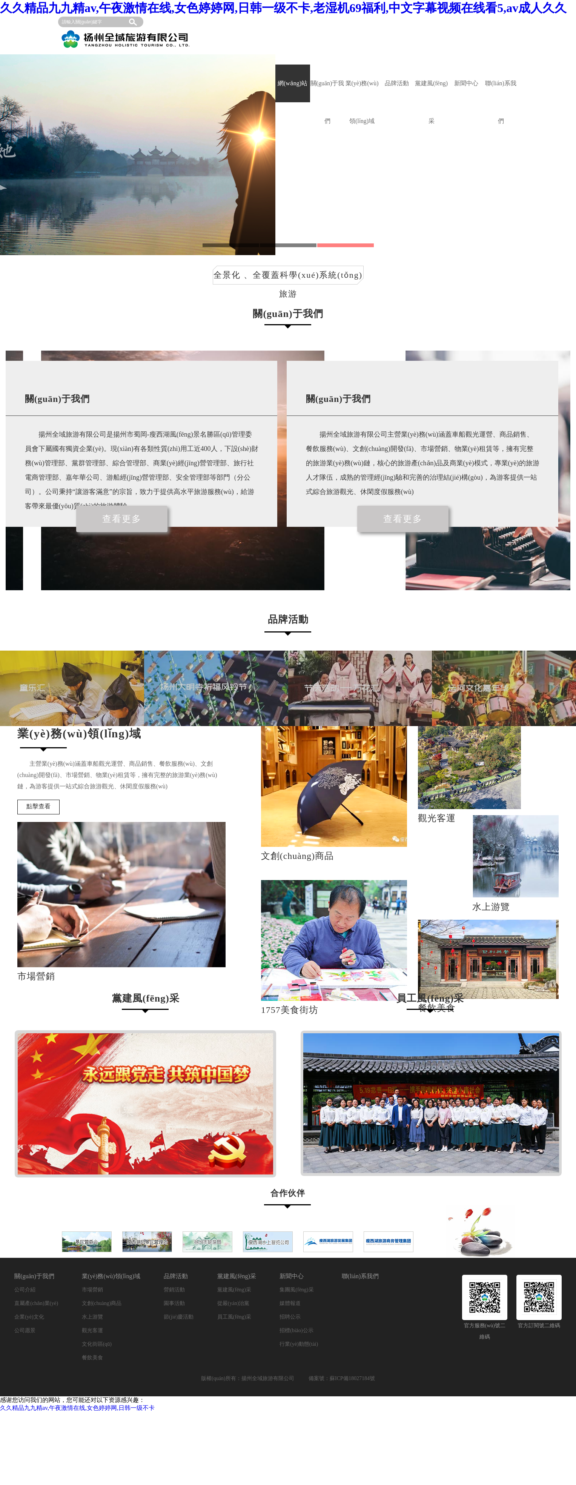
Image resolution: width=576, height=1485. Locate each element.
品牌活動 (397, 83)
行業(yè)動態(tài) (299, 1344)
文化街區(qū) (97, 1344)
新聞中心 (466, 83)
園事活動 (174, 1303)
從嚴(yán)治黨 (233, 1303)
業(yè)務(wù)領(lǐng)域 (362, 91)
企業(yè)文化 (29, 1317)
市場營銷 (92, 1290)
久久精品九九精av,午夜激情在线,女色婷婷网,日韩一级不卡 (77, 1408)
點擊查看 (38, 806)
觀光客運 (92, 1330)
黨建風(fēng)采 (431, 91)
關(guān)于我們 (327, 91)
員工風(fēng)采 (234, 1317)
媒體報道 (290, 1303)
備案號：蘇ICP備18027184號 (342, 1378)
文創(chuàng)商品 (102, 1303)
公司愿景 (24, 1330)
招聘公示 (290, 1317)
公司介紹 (24, 1290)
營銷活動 (174, 1290)
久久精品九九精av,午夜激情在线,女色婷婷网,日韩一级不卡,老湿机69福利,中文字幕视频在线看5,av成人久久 (283, 8)
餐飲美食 (92, 1357)
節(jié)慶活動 (179, 1317)
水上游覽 (92, 1317)
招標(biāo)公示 (296, 1330)
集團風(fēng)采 (296, 1290)
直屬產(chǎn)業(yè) (36, 1303)
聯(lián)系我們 (500, 91)
